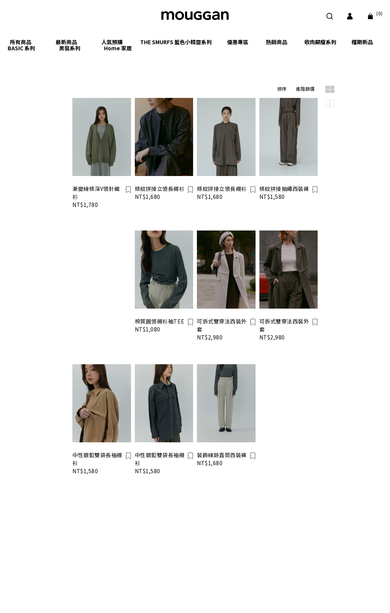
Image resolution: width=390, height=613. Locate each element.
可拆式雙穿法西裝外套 (222, 325)
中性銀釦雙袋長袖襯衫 (97, 459)
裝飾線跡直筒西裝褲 (222, 455)
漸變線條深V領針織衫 (96, 192)
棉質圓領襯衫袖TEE (160, 321)
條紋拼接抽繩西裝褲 (284, 188)
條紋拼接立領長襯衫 (160, 188)
